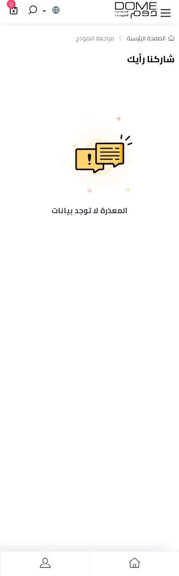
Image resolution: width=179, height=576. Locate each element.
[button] (166, 11)
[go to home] (134, 564)
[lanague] (50, 11)
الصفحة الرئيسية (151, 38)
